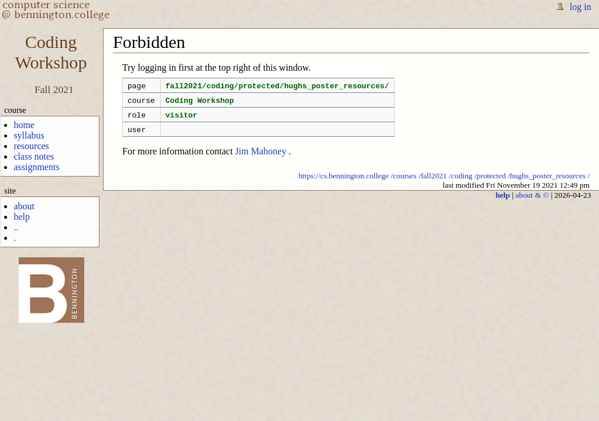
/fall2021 (432, 182)
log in (580, 7)
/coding (460, 182)
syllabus (28, 135)
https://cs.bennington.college (343, 182)
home (24, 125)
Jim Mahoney (261, 158)
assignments (36, 167)
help (21, 217)
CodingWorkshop (51, 52)
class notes (33, 156)
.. (15, 227)
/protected (490, 182)
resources (31, 146)
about (24, 206)
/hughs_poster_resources (547, 182)
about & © (532, 202)
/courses (403, 182)
